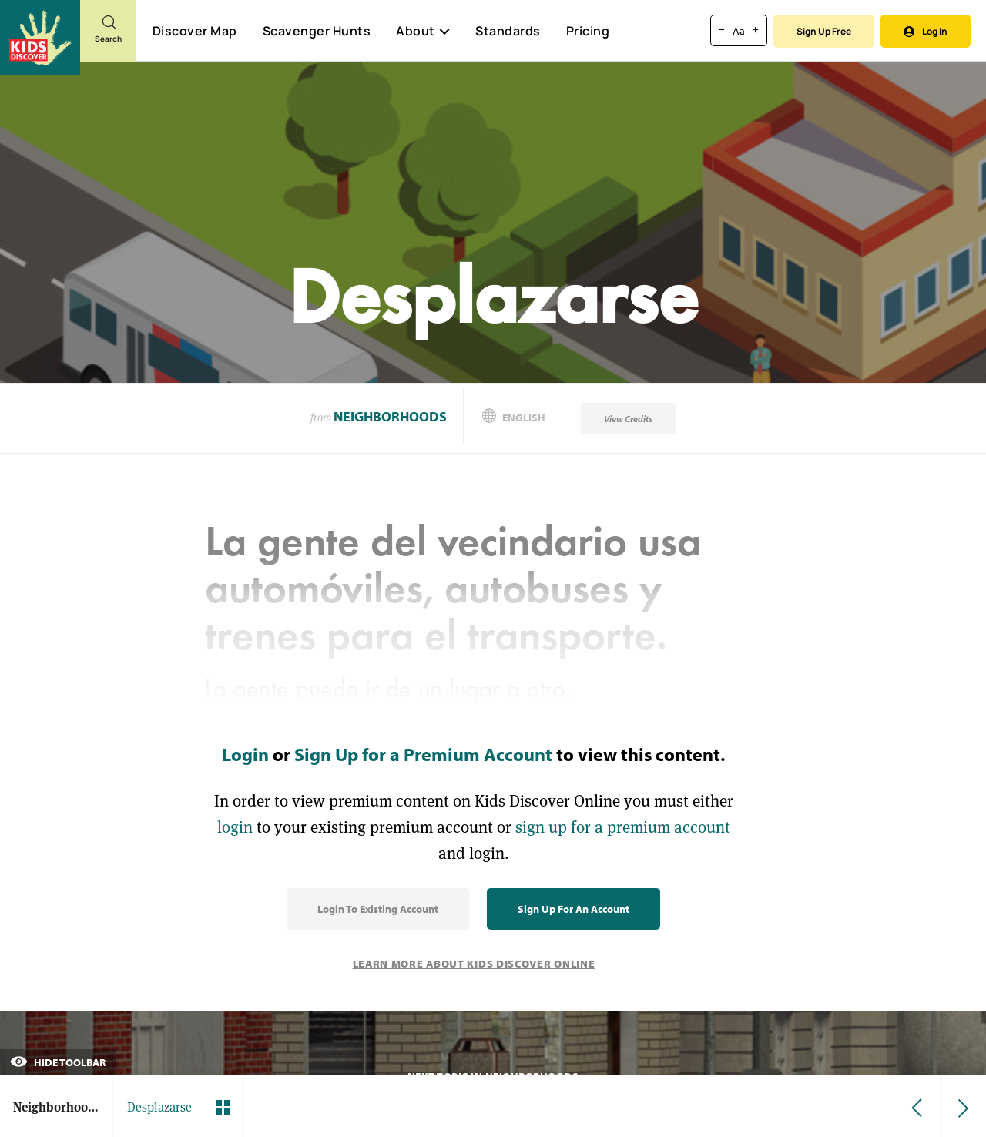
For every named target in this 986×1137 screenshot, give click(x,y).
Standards (508, 30)
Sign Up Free (824, 31)
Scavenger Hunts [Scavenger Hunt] (316, 31)
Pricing (588, 30)
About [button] (423, 30)
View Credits (628, 418)
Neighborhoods (390, 416)
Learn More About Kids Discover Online (474, 964)
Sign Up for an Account (573, 909)
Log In (925, 31)
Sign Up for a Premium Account (423, 754)
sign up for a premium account (622, 827)
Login (245, 754)
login (235, 827)
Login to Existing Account (377, 909)
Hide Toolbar (58, 1062)
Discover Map (194, 31)
